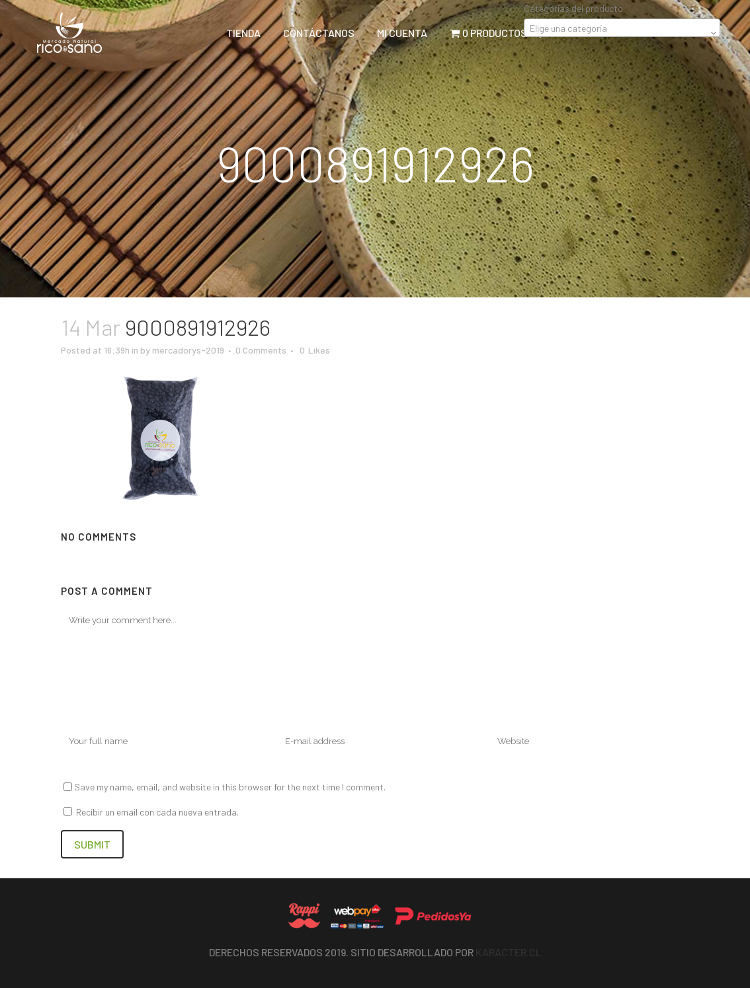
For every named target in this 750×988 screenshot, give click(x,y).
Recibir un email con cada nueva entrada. (157, 811)
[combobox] (622, 28)
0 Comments (260, 350)
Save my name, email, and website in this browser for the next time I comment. (230, 786)
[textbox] (622, 28)
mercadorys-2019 (188, 350)
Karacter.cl (509, 952)
